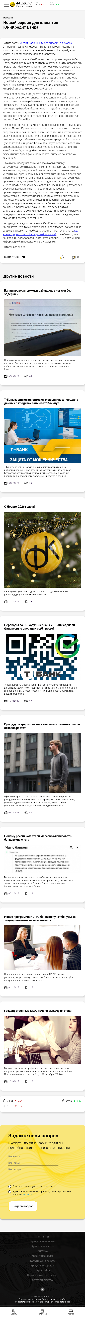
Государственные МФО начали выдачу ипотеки (37, 1010)
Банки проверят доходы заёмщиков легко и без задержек (37, 292)
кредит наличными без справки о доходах (46, 43)
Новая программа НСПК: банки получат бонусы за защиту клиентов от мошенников (40, 918)
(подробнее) (28, 1194)
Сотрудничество (42, 1280)
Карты (71, 1314)
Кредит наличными (42, 1241)
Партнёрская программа (42, 1275)
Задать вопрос (23, 1206)
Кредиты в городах (42, 1265)
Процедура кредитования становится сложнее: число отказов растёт (42, 726)
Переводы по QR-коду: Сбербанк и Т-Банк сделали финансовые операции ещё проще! (39, 626)
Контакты (42, 1236)
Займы (14, 1314)
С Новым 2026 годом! (19, 506)
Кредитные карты (42, 1246)
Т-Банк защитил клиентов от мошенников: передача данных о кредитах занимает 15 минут (41, 401)
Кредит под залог (42, 1255)
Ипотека (42, 1251)
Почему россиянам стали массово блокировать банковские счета (37, 837)
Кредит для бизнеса (42, 1260)
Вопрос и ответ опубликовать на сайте (31, 1186)
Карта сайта (42, 1270)
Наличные (42, 1314)
